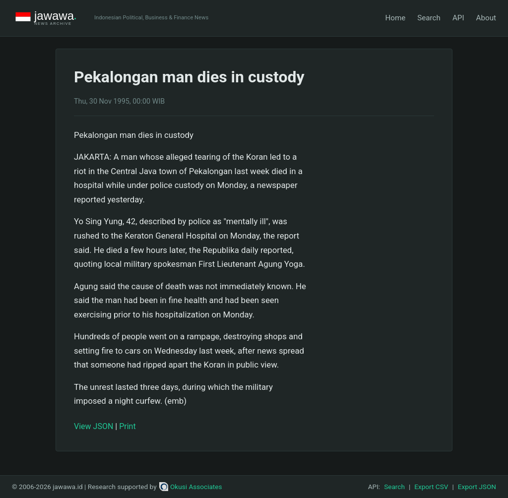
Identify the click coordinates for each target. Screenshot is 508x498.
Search (429, 17)
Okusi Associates (190, 487)
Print (127, 426)
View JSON (93, 426)
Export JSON (477, 487)
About (486, 17)
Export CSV (431, 487)
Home (395, 17)
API (458, 17)
